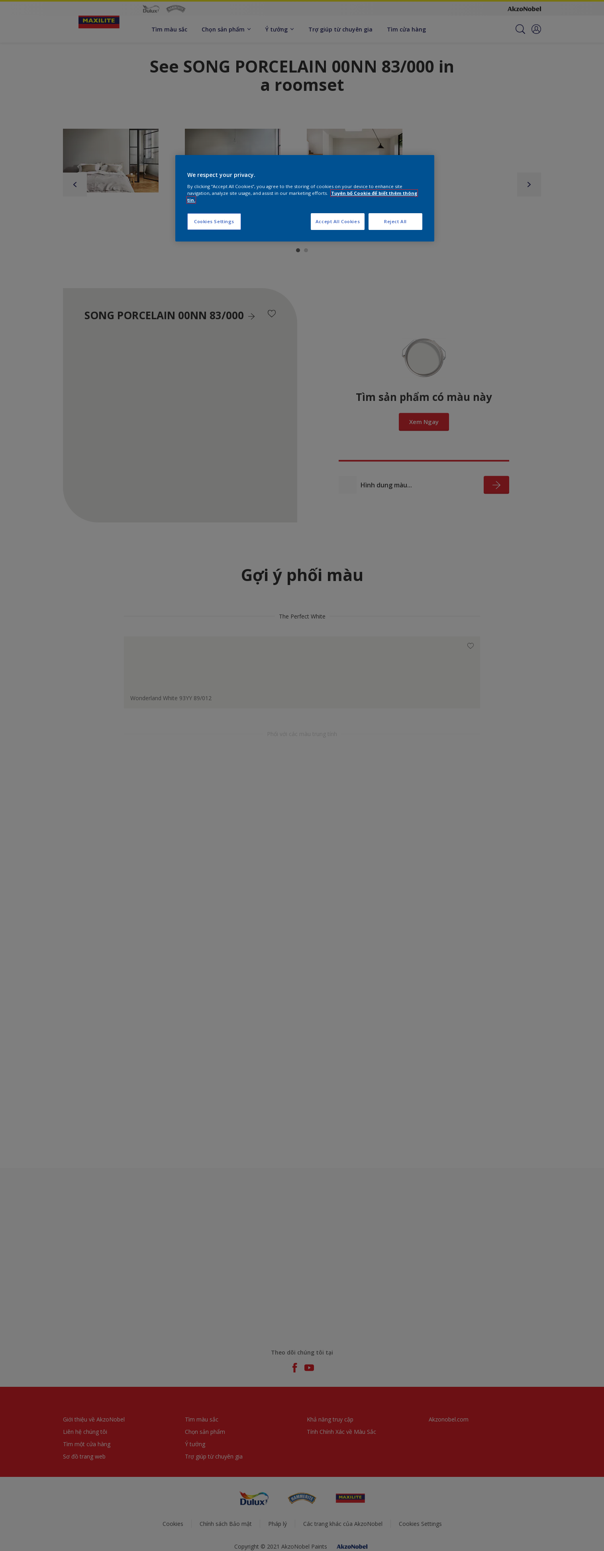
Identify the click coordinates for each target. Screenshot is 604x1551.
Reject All (395, 221)
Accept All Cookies (338, 221)
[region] (304, 198)
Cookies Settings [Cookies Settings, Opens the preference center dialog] (214, 221)
